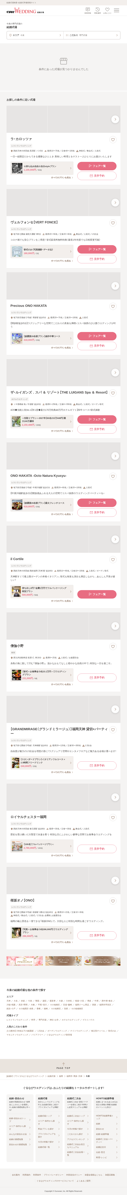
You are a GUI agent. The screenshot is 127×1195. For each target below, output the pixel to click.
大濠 (61, 1001)
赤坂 (23, 1001)
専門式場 (42, 1020)
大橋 (33, 1005)
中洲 (96, 1001)
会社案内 (16, 1175)
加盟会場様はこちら (93, 1175)
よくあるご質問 (83, 1181)
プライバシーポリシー (53, 1175)
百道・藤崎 (67, 1005)
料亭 (33, 1020)
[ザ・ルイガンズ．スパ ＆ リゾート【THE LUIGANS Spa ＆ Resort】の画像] (63, 372)
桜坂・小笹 (79, 1001)
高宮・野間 (23, 1005)
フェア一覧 (97, 166)
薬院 (44, 1001)
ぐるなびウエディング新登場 (59, 1035)
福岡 (61, 1076)
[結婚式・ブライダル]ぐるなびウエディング (25, 1076)
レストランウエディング (17, 1020)
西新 (94, 1005)
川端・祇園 (11, 1005)
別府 (66, 1008)
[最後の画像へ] (115, 119)
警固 (37, 1001)
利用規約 (26, 1175)
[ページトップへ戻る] (63, 1066)
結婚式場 (51, 1076)
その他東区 (56, 1008)
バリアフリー (37, 1035)
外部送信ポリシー (74, 1175)
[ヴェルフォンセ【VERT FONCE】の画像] (63, 202)
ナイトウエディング (79, 1031)
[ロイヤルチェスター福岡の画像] (63, 797)
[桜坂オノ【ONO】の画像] (63, 880)
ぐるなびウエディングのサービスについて (55, 1181)
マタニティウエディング (17, 1035)
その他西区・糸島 (26, 1008)
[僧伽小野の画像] (63, 625)
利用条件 (37, 1175)
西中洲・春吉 (107, 1001)
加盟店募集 (110, 1175)
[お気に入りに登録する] (113, 139)
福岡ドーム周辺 (82, 1005)
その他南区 (55, 1005)
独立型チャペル (98, 1031)
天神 (8, 1001)
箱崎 (46, 1008)
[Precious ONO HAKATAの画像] (63, 285)
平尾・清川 (42, 1005)
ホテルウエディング (70, 1020)
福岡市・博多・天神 (74, 1076)
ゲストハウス (88, 1020)
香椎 (39, 1008)
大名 (16, 1001)
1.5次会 (40, 1031)
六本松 (69, 1001)
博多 (89, 1001)
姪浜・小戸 (11, 1008)
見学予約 (96, 176)
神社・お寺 (54, 1020)
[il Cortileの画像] (63, 539)
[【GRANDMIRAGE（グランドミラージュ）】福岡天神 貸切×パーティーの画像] (63, 709)
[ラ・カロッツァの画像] (63, 119)
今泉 (30, 1001)
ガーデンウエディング (57, 1031)
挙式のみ (112, 1031)
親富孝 (53, 1001)
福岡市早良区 (105, 1005)
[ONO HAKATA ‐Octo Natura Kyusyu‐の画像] (63, 455)
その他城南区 (77, 1008)
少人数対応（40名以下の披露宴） (20, 1031)
